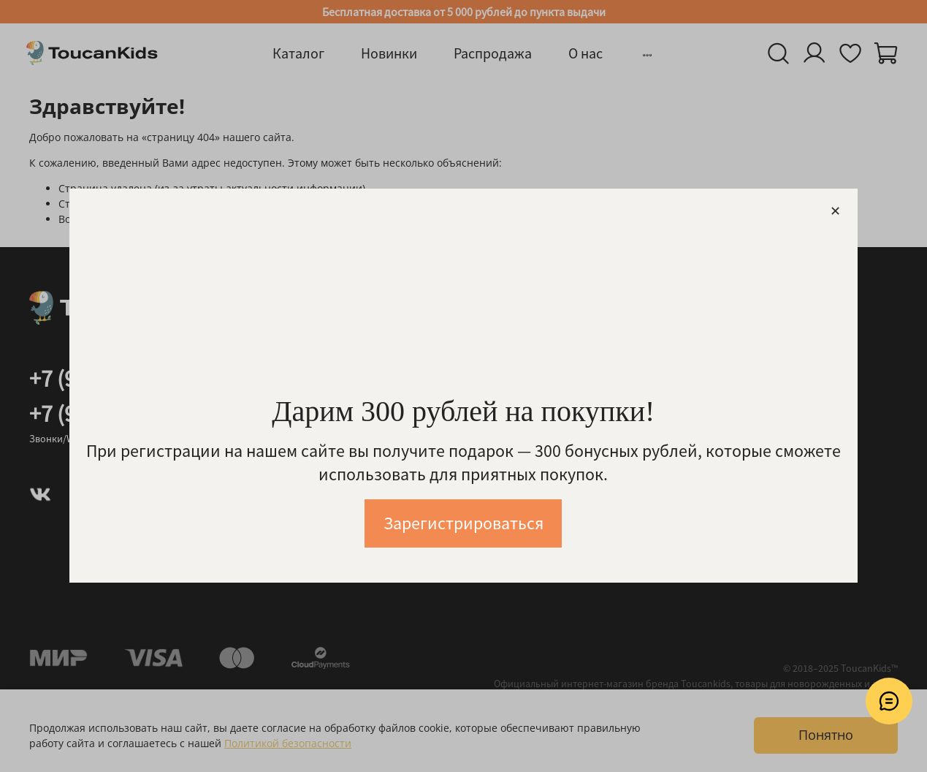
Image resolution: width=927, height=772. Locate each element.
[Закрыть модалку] (835, 211)
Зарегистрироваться (463, 523)
